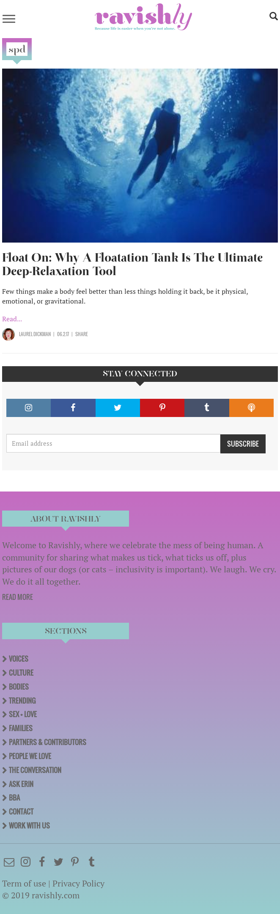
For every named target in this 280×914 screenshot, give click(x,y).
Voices (18, 659)
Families (21, 728)
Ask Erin (21, 784)
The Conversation (35, 770)
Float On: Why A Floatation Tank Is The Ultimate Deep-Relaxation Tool (132, 264)
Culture (21, 673)
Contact (21, 811)
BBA (14, 798)
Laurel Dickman (35, 334)
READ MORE (17, 597)
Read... (12, 318)
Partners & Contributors (47, 742)
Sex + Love (23, 714)
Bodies (19, 687)
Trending (22, 701)
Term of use (24, 883)
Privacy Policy (78, 883)
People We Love (30, 756)
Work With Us (29, 825)
